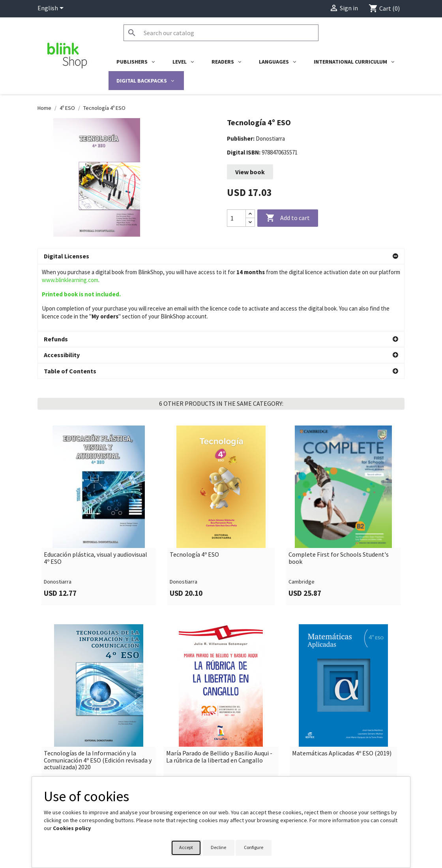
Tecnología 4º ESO (194, 487)
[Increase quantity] (250, 213)
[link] (98, 448)
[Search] (221, 32)
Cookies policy (72, 828)
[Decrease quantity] (250, 222)
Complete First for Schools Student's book (338, 491)
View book (250, 172)
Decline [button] (218, 847)
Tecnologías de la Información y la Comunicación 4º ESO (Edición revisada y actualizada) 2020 (98, 693)
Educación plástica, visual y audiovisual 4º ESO (95, 491)
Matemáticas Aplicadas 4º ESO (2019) (341, 686)
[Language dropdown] (51, 8)
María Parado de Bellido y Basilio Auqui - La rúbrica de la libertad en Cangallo (219, 690)
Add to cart (288, 218)
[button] (221, 256)
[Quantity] (236, 218)
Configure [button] (253, 847)
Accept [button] (186, 847)
